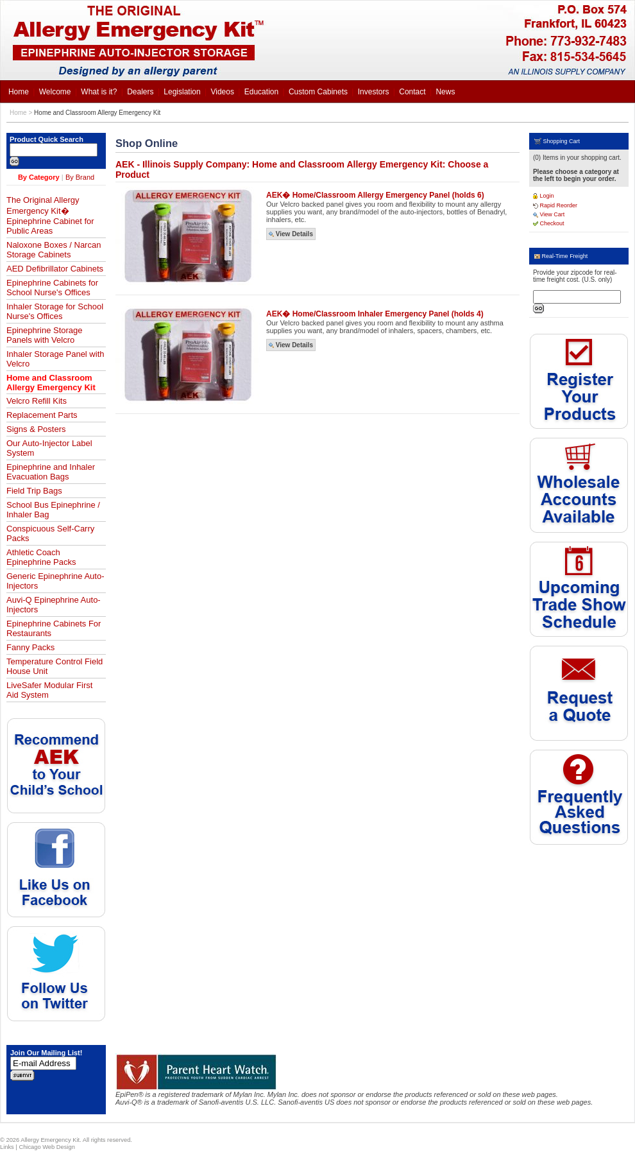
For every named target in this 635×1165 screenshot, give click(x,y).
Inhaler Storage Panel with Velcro (55, 358)
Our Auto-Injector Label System (49, 448)
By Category (39, 177)
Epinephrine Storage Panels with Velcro (44, 335)
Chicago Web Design (46, 1147)
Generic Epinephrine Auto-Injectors (55, 581)
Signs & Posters (36, 429)
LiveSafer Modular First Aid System (49, 690)
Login (543, 196)
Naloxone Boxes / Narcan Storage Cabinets (53, 249)
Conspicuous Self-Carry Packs (50, 533)
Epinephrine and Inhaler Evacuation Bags (50, 471)
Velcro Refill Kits (36, 401)
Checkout (548, 223)
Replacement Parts (42, 415)
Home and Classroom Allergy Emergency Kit (97, 112)
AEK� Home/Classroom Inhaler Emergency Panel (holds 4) (375, 313)
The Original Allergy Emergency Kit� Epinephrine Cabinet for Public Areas (50, 215)
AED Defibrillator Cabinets (54, 268)
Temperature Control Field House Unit (54, 666)
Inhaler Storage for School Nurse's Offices (54, 311)
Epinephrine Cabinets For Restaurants (53, 628)
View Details (291, 233)
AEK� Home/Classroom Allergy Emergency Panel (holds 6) (375, 195)
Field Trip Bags (34, 491)
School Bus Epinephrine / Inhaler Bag (53, 509)
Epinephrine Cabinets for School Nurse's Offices (52, 287)
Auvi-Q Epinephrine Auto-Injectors (53, 604)
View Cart (548, 214)
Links (7, 1147)
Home (18, 112)
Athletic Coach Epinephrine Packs (41, 557)
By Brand (79, 177)
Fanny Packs (30, 647)
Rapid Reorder (555, 205)
